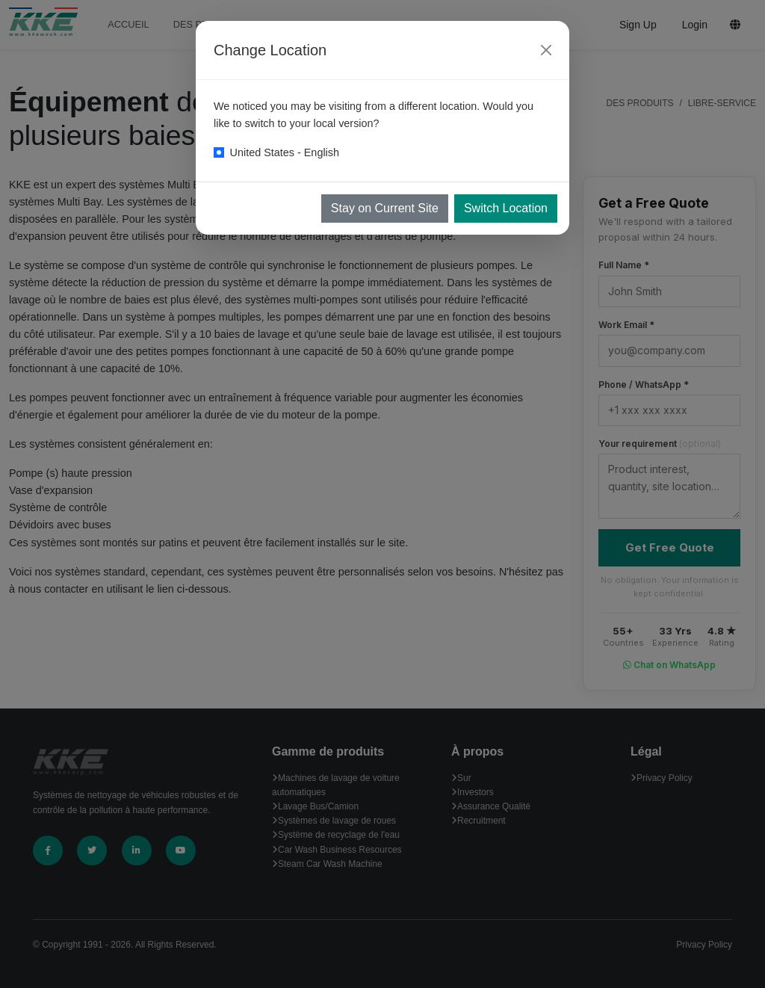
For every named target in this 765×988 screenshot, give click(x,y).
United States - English (284, 152)
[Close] (546, 50)
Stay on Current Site (385, 208)
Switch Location (506, 208)
